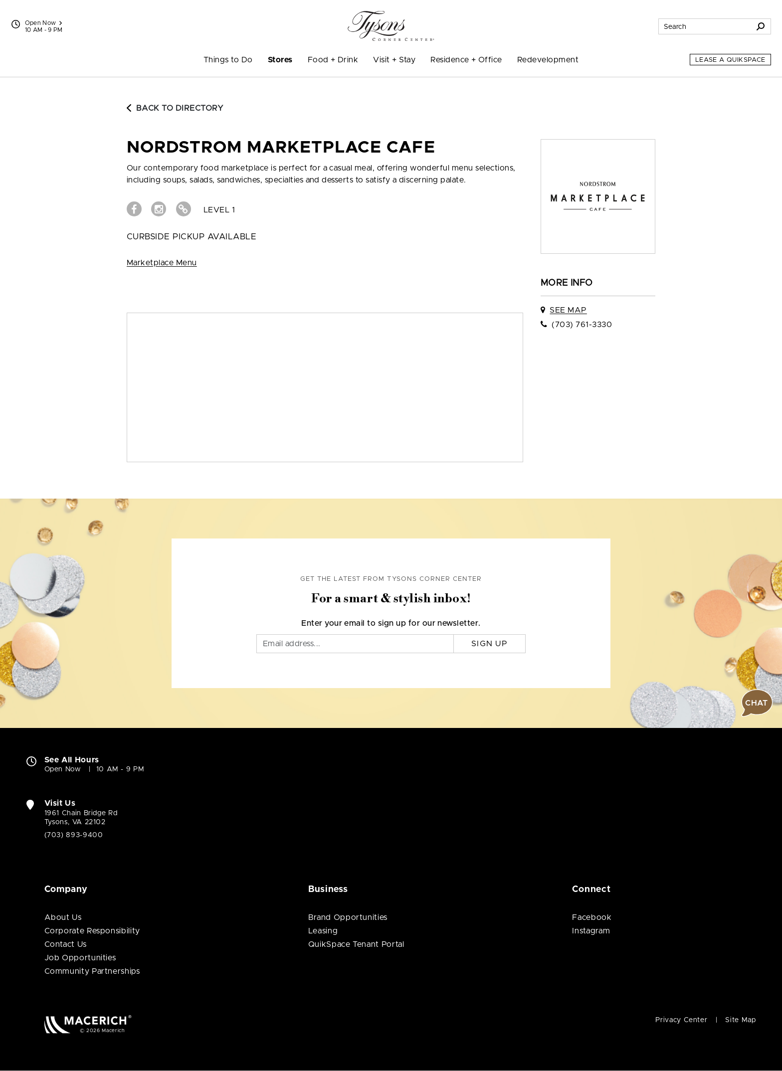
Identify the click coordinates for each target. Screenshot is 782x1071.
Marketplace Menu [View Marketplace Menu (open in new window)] (162, 263)
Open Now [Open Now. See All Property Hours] (62, 769)
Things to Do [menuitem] (228, 60)
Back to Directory (175, 108)
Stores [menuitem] (280, 60)
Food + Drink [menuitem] (333, 60)
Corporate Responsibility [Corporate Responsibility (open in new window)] (92, 931)
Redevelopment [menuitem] (548, 60)
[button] (757, 703)
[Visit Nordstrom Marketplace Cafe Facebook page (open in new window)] (134, 208)
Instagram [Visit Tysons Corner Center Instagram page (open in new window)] (591, 931)
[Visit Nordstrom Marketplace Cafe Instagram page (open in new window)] (158, 208)
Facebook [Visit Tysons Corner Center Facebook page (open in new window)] (591, 917)
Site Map (740, 1020)
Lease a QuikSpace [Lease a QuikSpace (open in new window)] (730, 60)
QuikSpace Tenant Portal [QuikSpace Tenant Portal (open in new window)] (356, 944)
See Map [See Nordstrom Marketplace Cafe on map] (568, 310)
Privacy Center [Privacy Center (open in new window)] (681, 1020)
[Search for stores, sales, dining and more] (704, 26)
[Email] (355, 643)
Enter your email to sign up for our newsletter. (391, 623)
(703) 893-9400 (73, 835)
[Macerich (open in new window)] (88, 1024)
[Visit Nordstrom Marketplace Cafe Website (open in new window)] (183, 208)
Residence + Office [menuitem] (466, 60)
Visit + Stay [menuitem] (394, 60)
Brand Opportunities (348, 917)
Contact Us (65, 944)
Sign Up (489, 644)
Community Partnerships (92, 971)
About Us (63, 917)
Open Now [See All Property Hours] (43, 23)
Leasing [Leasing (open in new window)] (323, 931)
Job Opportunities (80, 958)
